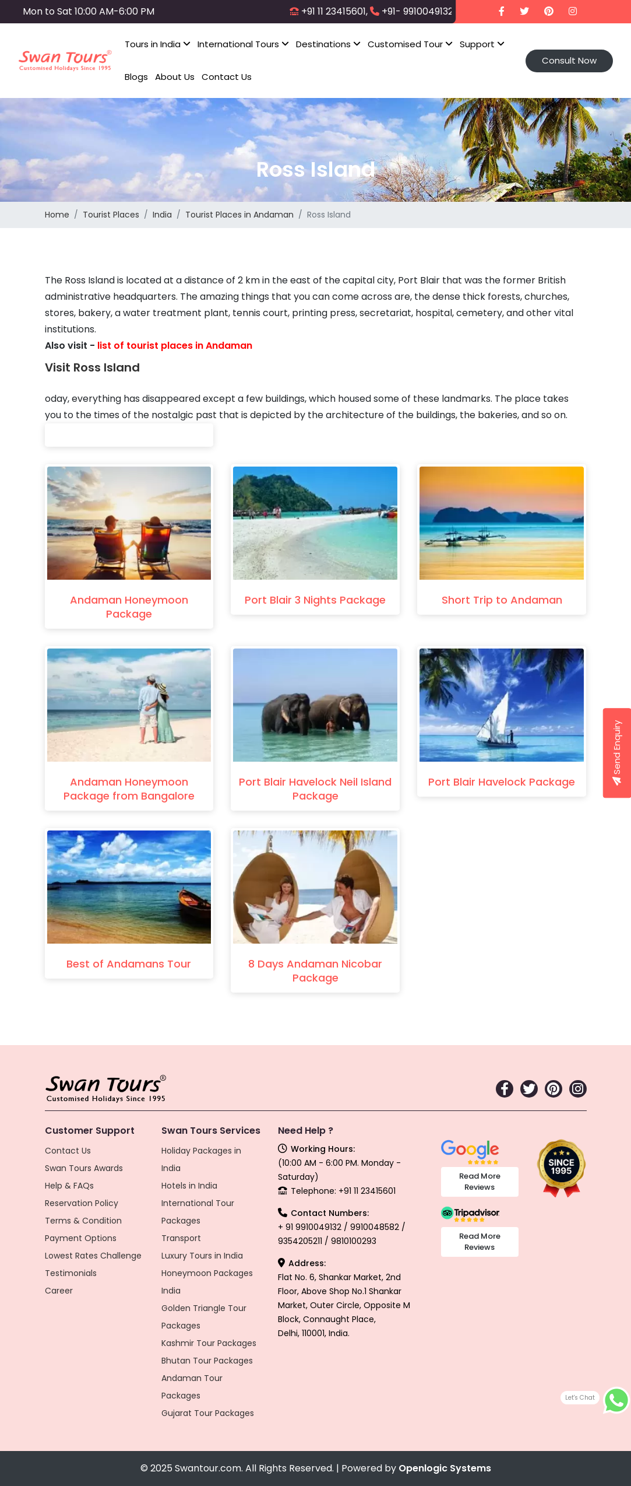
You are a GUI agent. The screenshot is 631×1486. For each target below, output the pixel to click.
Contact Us (227, 77)
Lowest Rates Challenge (93, 1255)
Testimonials (71, 1273)
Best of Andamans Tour (128, 963)
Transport (181, 1238)
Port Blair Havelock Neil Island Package (315, 788)
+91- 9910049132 (417, 11)
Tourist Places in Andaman (239, 214)
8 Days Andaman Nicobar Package (315, 970)
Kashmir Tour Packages (208, 1343)
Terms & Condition (83, 1220)
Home (57, 214)
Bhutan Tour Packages (207, 1360)
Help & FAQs (69, 1185)
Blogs (136, 77)
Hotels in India (189, 1185)
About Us (175, 77)
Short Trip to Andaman (502, 600)
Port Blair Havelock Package (501, 781)
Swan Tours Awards (84, 1168)
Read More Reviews (479, 1181)
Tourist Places (111, 214)
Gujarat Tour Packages (207, 1413)
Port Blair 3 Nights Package (315, 600)
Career (59, 1290)
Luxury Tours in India (202, 1255)
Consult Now (569, 60)
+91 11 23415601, (334, 11)
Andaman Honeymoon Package (129, 607)
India (162, 214)
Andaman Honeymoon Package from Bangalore (129, 788)
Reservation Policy (81, 1203)
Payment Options (81, 1238)
